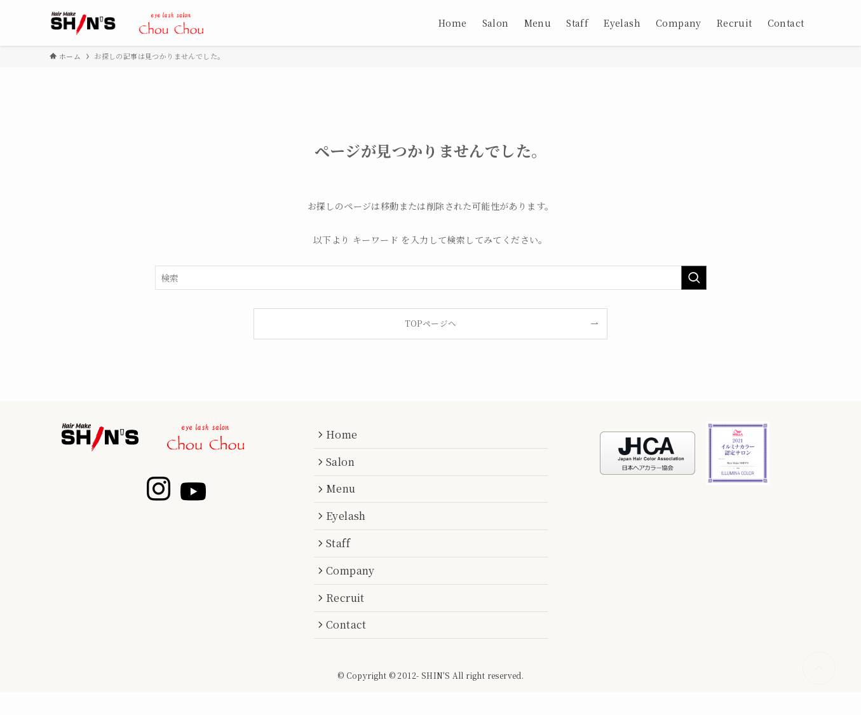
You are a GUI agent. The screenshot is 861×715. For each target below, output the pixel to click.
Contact (349, 646)
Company (353, 586)
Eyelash (349, 526)
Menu (344, 496)
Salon (343, 465)
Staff (341, 556)
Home (345, 435)
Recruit (348, 616)
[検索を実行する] (694, 278)
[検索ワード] (431, 278)
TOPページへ (431, 323)
